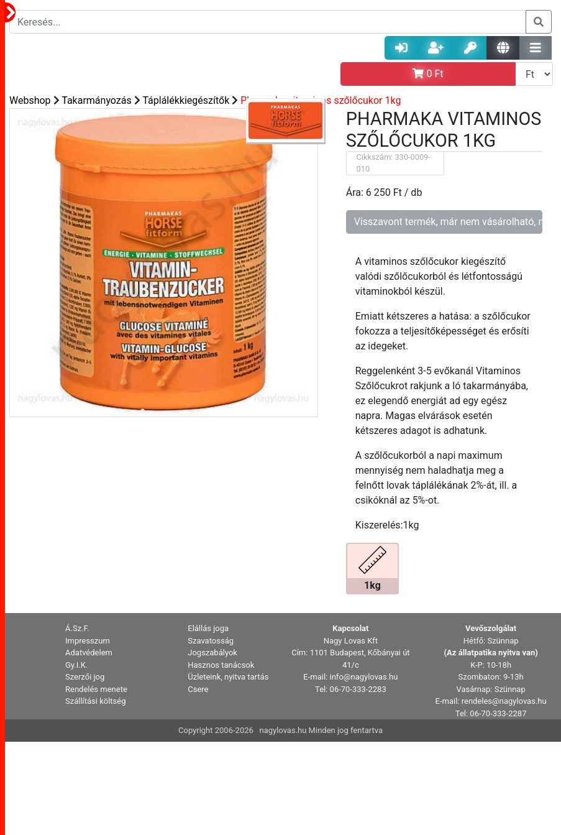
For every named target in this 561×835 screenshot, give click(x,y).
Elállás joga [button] (208, 628)
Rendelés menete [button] (96, 689)
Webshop (30, 100)
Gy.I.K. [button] (76, 665)
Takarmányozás (97, 100)
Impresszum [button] (87, 640)
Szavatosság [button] (211, 640)
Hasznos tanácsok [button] (221, 665)
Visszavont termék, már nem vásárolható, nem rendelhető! (448, 222)
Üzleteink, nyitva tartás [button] (228, 676)
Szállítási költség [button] (95, 701)
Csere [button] (198, 689)
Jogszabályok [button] (212, 652)
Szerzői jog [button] (84, 676)
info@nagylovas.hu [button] (364, 676)
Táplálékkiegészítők (185, 100)
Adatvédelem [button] (88, 652)
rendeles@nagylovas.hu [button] (504, 701)
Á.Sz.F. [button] (77, 628)
